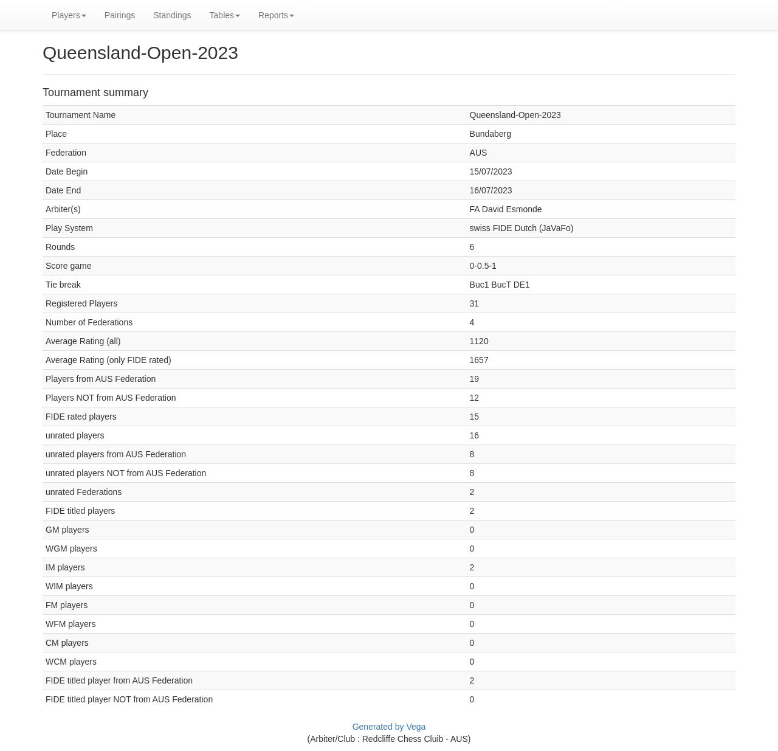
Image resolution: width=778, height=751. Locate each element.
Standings (172, 15)
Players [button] (69, 15)
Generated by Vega (389, 727)
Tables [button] (225, 15)
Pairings (120, 15)
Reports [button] (276, 15)
